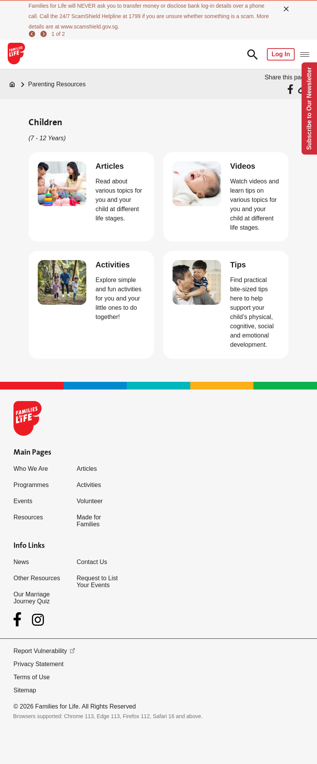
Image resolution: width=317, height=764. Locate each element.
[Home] (12, 84)
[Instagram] (38, 620)
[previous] (33, 34)
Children (45, 122)
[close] (286, 8)
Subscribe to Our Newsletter (309, 108)
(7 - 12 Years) (47, 138)
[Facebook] (18, 619)
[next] (44, 34)
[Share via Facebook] (291, 89)
